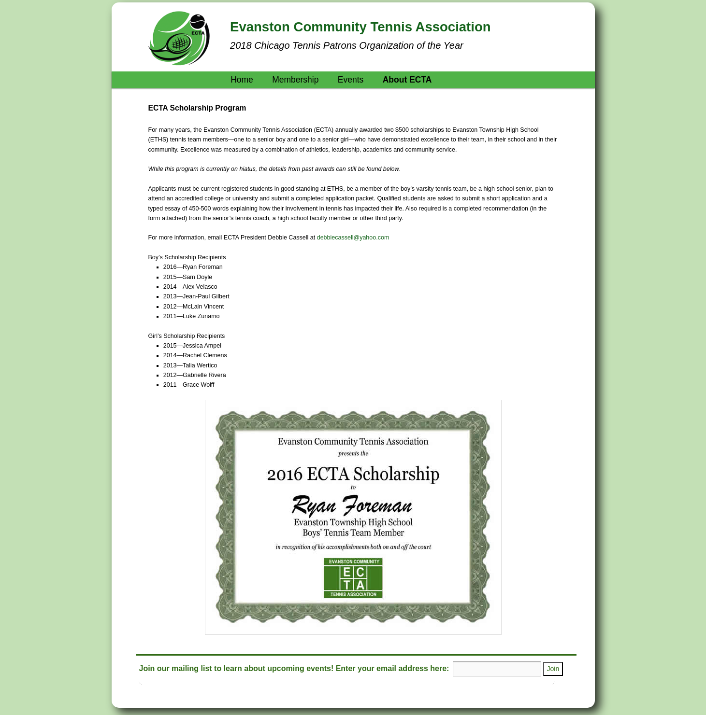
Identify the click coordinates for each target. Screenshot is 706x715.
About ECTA (407, 79)
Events (351, 79)
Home (242, 79)
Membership (295, 79)
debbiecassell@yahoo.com (353, 237)
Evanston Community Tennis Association (360, 26)
